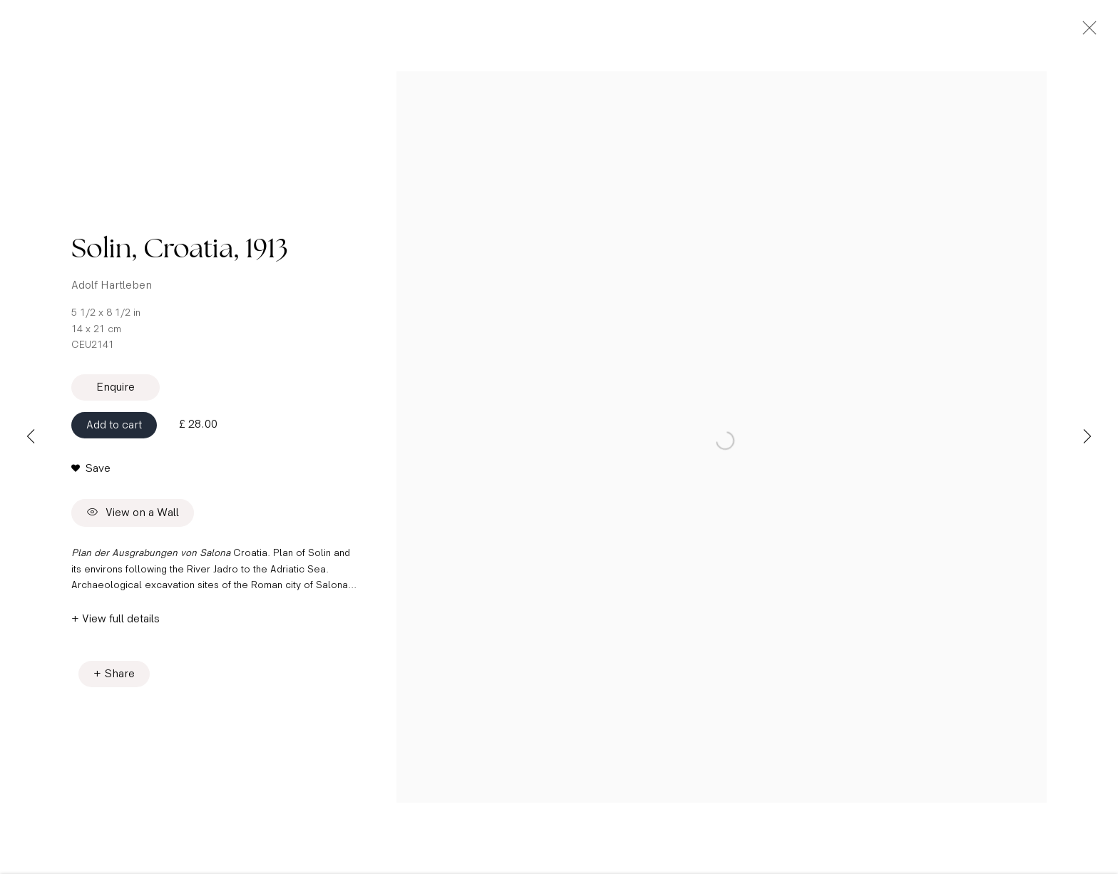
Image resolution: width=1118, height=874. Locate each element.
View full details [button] (121, 631)
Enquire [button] (115, 399)
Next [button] (1087, 437)
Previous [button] (30, 437)
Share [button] (120, 686)
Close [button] (1100, 32)
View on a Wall (132, 526)
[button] (91, 480)
